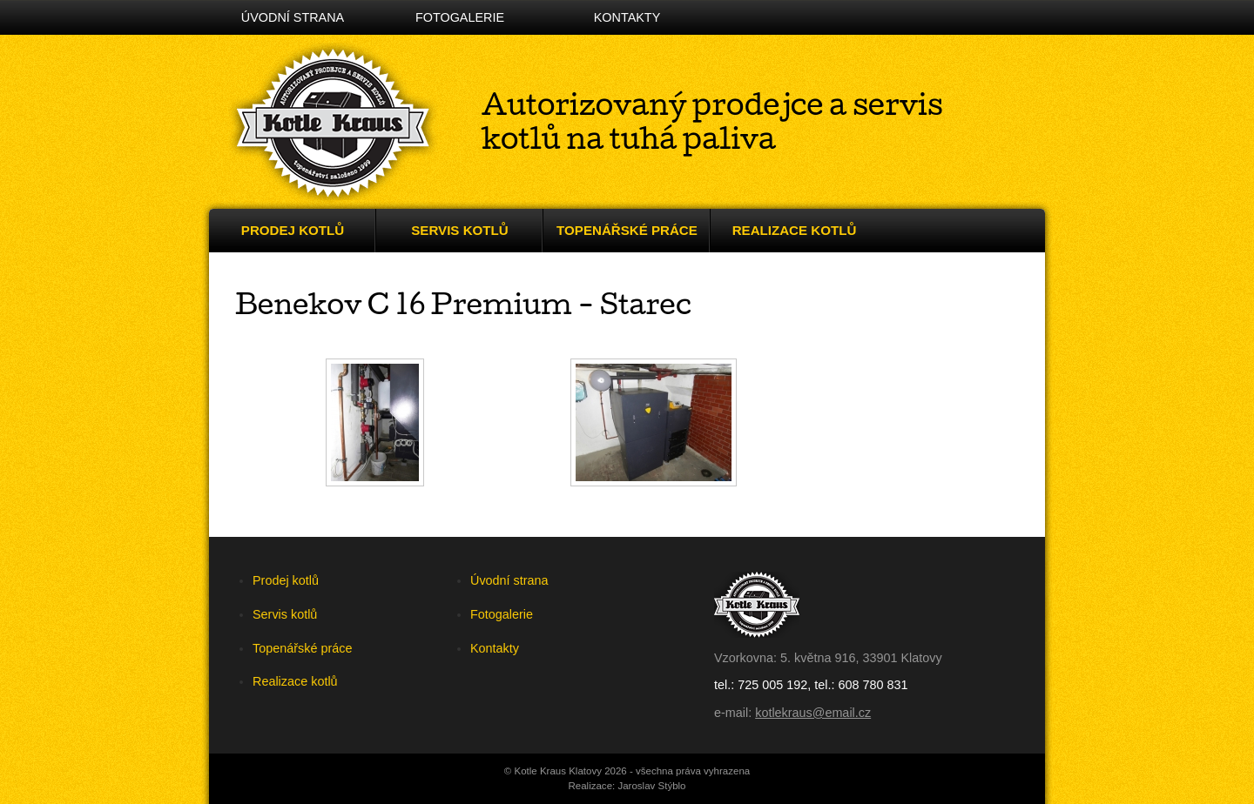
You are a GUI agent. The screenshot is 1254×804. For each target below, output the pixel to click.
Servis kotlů (459, 230)
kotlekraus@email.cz (813, 713)
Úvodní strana (292, 17)
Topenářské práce (627, 230)
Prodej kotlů (292, 230)
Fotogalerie (459, 17)
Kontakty (627, 17)
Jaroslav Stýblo (651, 786)
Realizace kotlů (794, 230)
